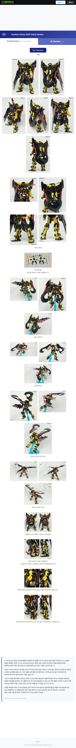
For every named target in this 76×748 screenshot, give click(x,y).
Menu (71, 2)
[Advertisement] (38, 18)
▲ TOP (38, 741)
